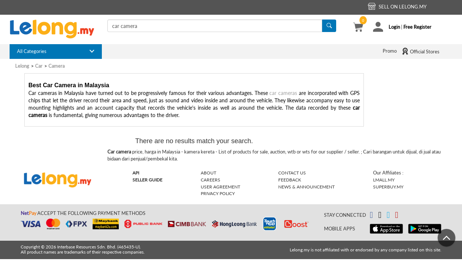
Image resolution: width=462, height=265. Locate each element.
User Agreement (220, 187)
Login (394, 27)
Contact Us (292, 173)
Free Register (417, 27)
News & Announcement (306, 187)
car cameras (283, 93)
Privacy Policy (218, 193)
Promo (390, 51)
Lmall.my (383, 180)
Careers (210, 180)
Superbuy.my (388, 187)
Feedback (289, 180)
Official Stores (420, 51)
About (208, 173)
